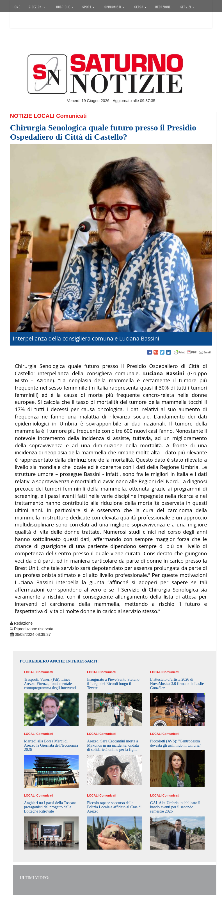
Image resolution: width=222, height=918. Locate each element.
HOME (16, 7)
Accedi (20, 21)
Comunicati (71, 116)
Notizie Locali (32, 116)
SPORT (88, 7)
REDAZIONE (163, 7)
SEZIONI (36, 7)
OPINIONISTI (114, 7)
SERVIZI (187, 7)
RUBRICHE (64, 7)
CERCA (140, 7)
